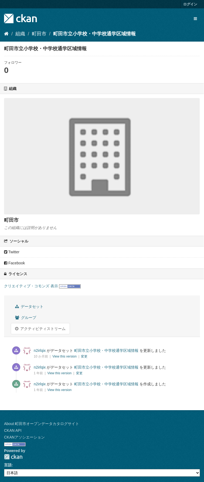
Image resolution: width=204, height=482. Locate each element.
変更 (84, 356)
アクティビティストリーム (40, 328)
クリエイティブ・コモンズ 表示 (31, 286)
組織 (20, 33)
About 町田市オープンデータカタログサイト (41, 424)
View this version (64, 356)
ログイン (190, 4)
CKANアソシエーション (24, 437)
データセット (29, 306)
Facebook (14, 263)
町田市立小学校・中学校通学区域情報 (94, 33)
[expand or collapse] (195, 18)
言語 (8, 465)
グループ (25, 317)
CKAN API (13, 430)
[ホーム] (6, 33)
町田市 (39, 33)
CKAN (13, 457)
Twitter (11, 252)
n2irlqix (40, 350)
